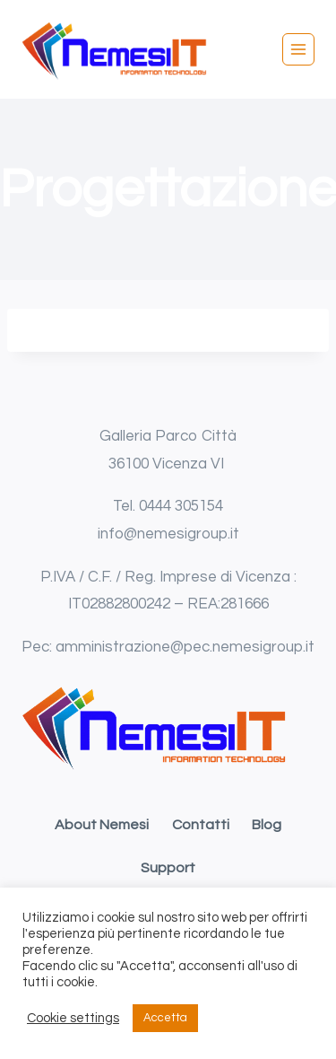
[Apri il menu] (298, 49)
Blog (266, 825)
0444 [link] (157, 506)
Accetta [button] (165, 1017)
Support (168, 868)
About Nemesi (102, 825)
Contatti (200, 825)
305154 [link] (199, 506)
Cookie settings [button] (73, 1018)
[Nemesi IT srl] (116, 49)
